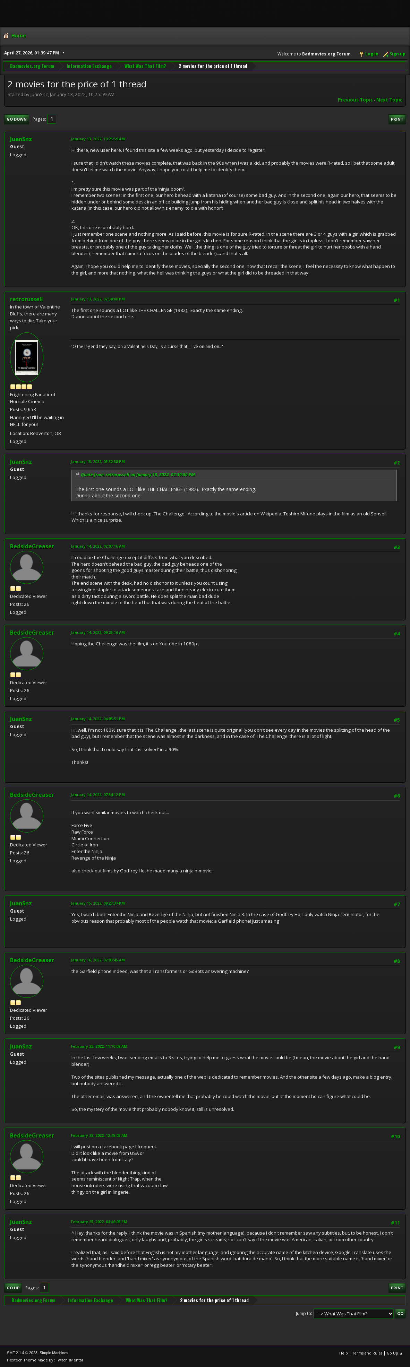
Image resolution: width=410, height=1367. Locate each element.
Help (343, 1353)
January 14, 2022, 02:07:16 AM (98, 546)
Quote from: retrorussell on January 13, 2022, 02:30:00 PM (138, 475)
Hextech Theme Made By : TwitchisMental (45, 1359)
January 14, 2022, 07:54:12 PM (98, 794)
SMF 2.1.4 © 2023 (22, 1353)
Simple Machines (54, 1353)
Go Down (17, 119)
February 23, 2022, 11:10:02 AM (99, 1046)
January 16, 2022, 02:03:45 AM (98, 960)
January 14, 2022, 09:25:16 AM (98, 632)
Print (397, 119)
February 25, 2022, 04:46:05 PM (99, 1221)
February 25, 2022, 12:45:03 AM (99, 1135)
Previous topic (355, 100)
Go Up (13, 1287)
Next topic (389, 100)
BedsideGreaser (32, 546)
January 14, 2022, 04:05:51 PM (98, 718)
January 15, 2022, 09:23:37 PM (98, 903)
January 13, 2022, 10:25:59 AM (98, 138)
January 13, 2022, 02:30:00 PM (98, 299)
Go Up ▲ (395, 1353)
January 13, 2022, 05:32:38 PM (98, 461)
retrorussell (26, 299)
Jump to (303, 1313)
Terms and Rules (367, 1353)
